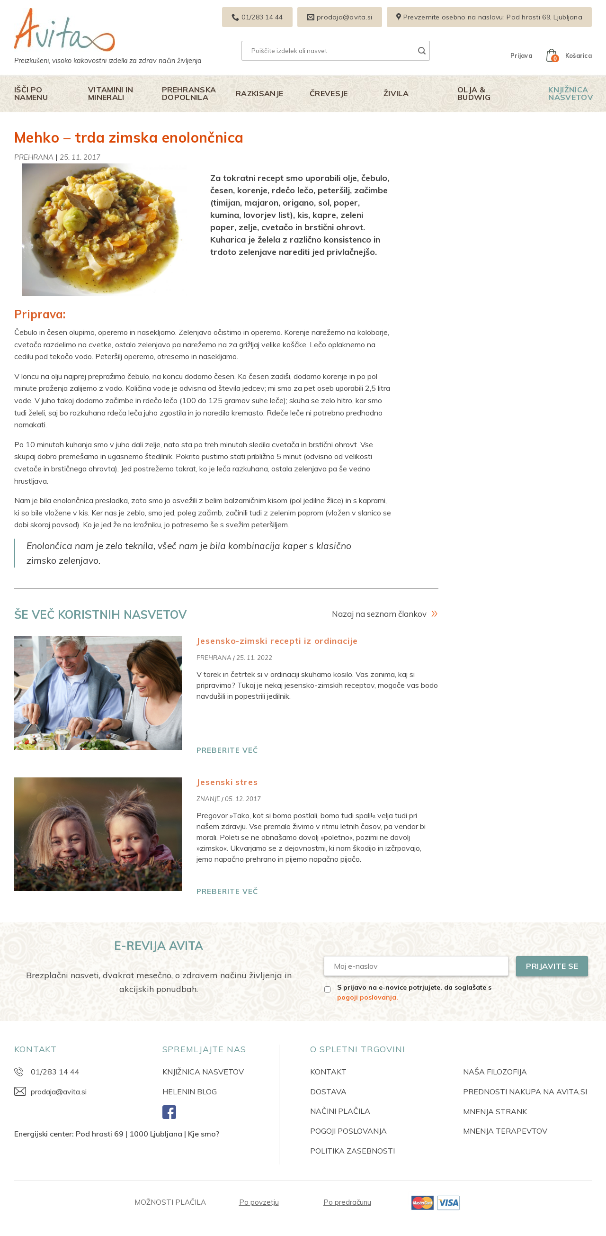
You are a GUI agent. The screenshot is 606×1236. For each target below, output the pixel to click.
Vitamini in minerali (111, 93)
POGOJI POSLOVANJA (348, 1131)
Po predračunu (347, 1202)
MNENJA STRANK (495, 1111)
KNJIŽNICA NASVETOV (203, 1071)
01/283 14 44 (55, 1071)
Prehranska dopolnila (189, 93)
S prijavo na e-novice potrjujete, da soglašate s (414, 992)
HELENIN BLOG (189, 1091)
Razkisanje (259, 93)
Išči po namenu (31, 93)
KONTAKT (328, 1071)
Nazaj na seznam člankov (379, 614)
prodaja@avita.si (59, 1091)
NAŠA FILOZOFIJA (495, 1071)
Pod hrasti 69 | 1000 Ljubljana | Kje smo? (147, 1133)
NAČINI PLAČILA (340, 1111)
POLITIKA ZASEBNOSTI (352, 1150)
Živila (396, 93)
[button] (521, 55)
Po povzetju (259, 1202)
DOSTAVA (328, 1091)
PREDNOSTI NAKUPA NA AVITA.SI (525, 1091)
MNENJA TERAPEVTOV (505, 1131)
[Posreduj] (422, 51)
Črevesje (329, 93)
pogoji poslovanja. (367, 997)
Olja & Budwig (473, 93)
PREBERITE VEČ (227, 750)
